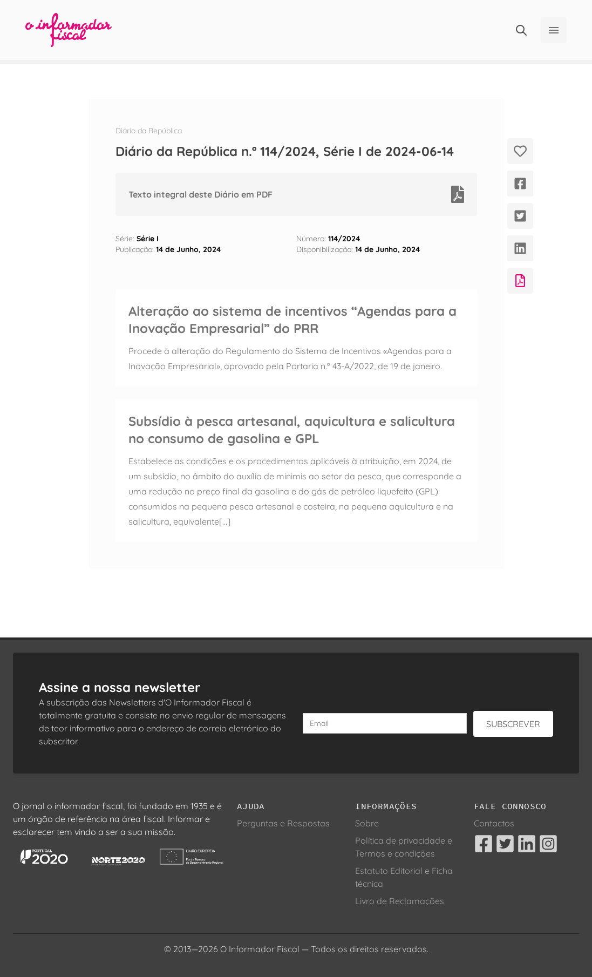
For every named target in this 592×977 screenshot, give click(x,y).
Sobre (367, 823)
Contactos (494, 823)
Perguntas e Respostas (283, 823)
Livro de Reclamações (399, 900)
